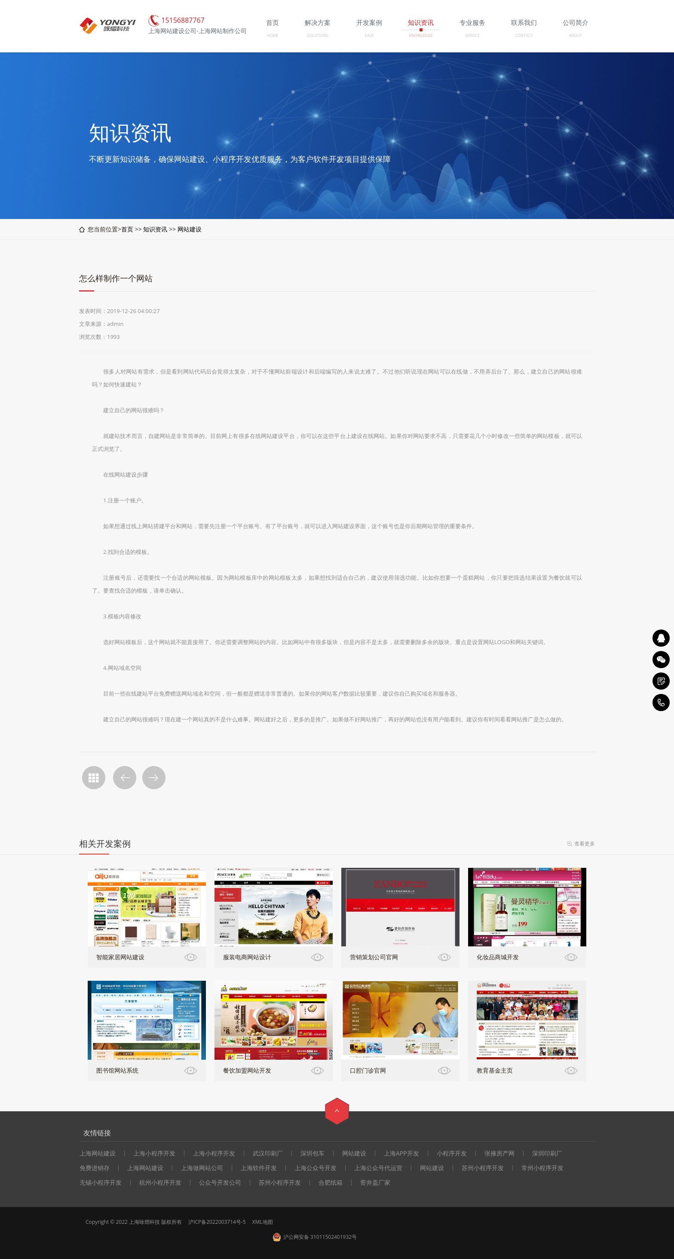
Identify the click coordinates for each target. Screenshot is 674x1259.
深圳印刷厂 (547, 1153)
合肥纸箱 (331, 1183)
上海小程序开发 (154, 1153)
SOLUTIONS (317, 35)
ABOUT (575, 35)
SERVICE (472, 35)
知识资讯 (155, 229)
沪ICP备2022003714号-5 (216, 1222)
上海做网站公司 (202, 1168)
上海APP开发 (401, 1153)
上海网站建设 (98, 1153)
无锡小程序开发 (101, 1183)
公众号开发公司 (220, 1183)
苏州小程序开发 (483, 1168)
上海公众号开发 (315, 1168)
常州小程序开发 (542, 1168)
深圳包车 (312, 1153)
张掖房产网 (499, 1153)
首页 (127, 229)
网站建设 (190, 229)
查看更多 (584, 843)
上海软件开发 (259, 1168)
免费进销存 (95, 1168)
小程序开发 (452, 1153)
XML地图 (262, 1222)
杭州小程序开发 (160, 1183)
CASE (369, 35)
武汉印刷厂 (268, 1153)
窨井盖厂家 (375, 1183)
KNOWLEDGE (420, 35)
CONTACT (524, 35)
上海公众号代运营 (378, 1168)
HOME (273, 35)
